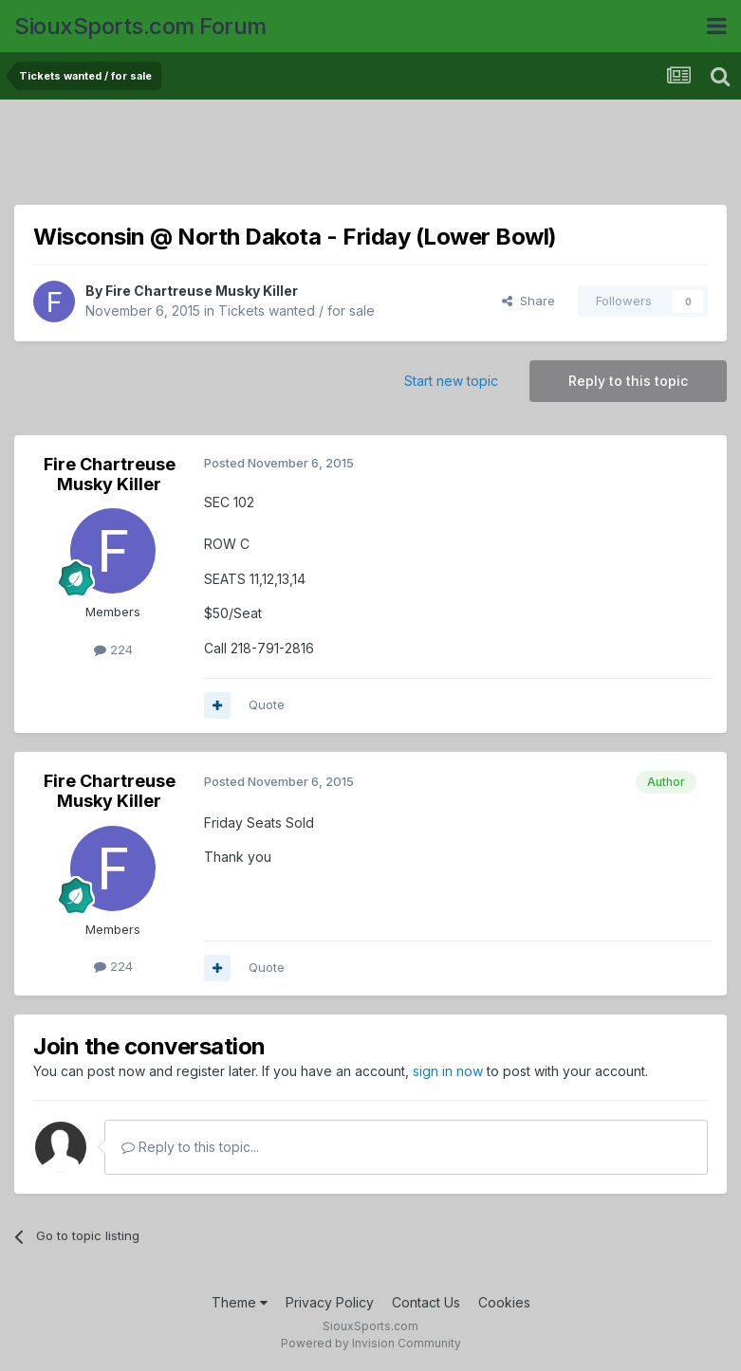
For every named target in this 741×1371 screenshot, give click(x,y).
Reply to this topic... (190, 1147)
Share (528, 300)
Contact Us (426, 1302)
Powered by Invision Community (371, 1343)
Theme (240, 1302)
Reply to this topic (628, 381)
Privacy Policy (330, 1302)
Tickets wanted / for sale (296, 310)
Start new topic (451, 381)
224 (113, 649)
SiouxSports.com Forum (140, 26)
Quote (267, 704)
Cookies (504, 1302)
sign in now (448, 1071)
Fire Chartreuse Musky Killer (201, 291)
